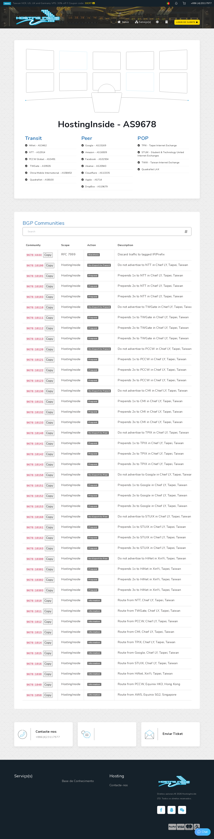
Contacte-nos (119, 785)
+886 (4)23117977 (201, 3)
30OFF (90, 3)
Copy (47, 255)
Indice (123, 22)
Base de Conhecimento (78, 781)
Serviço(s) (143, 22)
